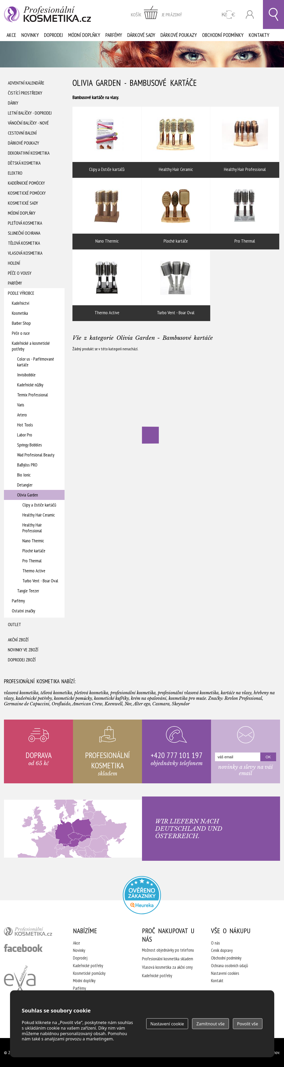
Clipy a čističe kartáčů (39, 505)
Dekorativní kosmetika (29, 153)
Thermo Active (33, 571)
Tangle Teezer (28, 591)
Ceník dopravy (222, 950)
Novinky (30, 35)
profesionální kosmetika (31, 933)
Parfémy (113, 35)
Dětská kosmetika (24, 163)
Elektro (15, 173)
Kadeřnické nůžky (30, 385)
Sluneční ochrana (24, 233)
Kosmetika (20, 313)
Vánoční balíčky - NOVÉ (28, 123)
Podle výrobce (21, 293)
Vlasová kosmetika (25, 253)
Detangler (24, 485)
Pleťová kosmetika (25, 223)
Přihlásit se (250, 14)
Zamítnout (210, 1024)
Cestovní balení (22, 133)
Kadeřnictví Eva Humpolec (20, 982)
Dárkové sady (141, 35)
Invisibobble (26, 375)
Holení (14, 263)
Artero (22, 415)
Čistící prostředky (25, 93)
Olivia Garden (27, 495)
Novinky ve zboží (23, 650)
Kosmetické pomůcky (27, 193)
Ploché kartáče (33, 551)
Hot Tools (25, 425)
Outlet (14, 624)
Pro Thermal (32, 561)
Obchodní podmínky (222, 35)
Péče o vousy (19, 273)
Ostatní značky (23, 611)
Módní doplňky (84, 35)
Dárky (13, 103)
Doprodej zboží (22, 660)
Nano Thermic (33, 541)
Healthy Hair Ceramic (38, 515)
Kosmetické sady (23, 203)
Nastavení (167, 1024)
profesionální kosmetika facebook (23, 948)
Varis (20, 405)
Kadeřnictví (20, 303)
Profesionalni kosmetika (142, 895)
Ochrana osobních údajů (229, 965)
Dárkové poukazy (178, 35)
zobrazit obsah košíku (156, 14)
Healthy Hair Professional (32, 528)
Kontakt (217, 981)
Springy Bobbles (29, 445)
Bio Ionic (24, 475)
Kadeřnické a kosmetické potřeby (31, 346)
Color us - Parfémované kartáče (35, 362)
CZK (228, 14)
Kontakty (259, 35)
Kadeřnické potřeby (88, 965)
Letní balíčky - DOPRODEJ (30, 113)
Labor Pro (24, 435)
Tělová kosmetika (24, 243)
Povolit (247, 1024)
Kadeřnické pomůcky (26, 183)
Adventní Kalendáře (26, 83)
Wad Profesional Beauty (35, 455)
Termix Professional (32, 395)
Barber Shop (21, 323)
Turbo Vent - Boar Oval (40, 581)
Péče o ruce (21, 333)
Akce (11, 35)
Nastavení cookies (225, 973)
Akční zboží (18, 640)
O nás (215, 943)
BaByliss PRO (27, 465)
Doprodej (53, 35)
